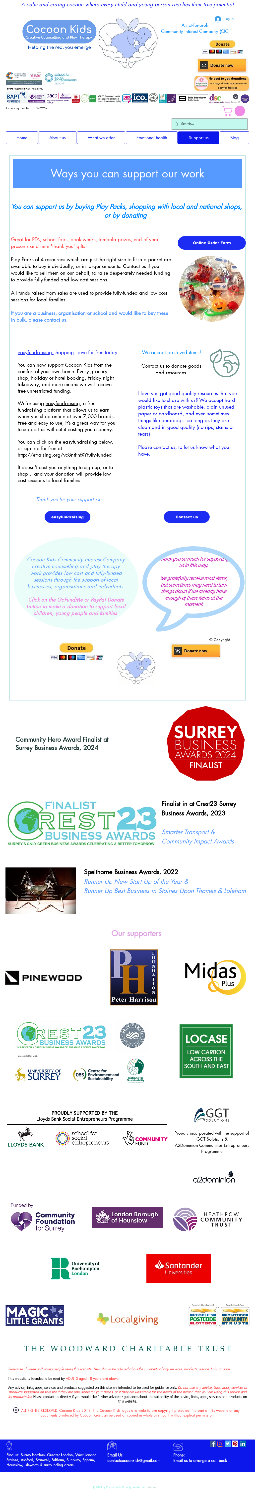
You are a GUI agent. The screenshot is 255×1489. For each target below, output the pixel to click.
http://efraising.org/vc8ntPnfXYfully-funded (65, 455)
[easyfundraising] (67, 517)
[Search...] (209, 124)
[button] (235, 111)
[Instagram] (220, 1444)
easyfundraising (36, 352)
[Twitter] (228, 1444)
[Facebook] (213, 1444)
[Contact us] (187, 517)
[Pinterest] (235, 1444)
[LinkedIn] (243, 1444)
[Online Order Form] (212, 243)
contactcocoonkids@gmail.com (133, 1460)
